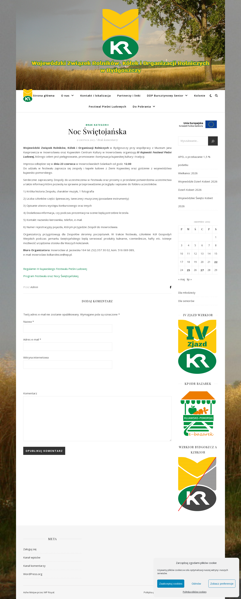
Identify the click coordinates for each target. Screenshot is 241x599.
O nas (65, 95)
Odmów (196, 583)
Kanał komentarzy (34, 565)
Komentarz (30, 393)
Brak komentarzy (107, 140)
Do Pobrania (142, 106)
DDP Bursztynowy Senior (165, 95)
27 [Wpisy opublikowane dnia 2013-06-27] (202, 270)
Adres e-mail (32, 339)
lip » (189, 279)
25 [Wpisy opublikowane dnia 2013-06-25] (188, 270)
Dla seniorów (186, 301)
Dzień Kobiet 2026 (190, 189)
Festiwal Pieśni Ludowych (107, 106)
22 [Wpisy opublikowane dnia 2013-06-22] (215, 262)
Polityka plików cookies (194, 591)
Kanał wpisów (31, 557)
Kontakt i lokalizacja (95, 95)
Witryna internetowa (36, 357)
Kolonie (199, 95)
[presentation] (50, 380)
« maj (181, 279)
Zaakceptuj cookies (170, 583)
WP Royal (49, 592)
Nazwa (28, 321)
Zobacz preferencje (221, 583)
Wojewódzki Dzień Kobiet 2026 (197, 181)
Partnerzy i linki (128, 95)
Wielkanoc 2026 (188, 173)
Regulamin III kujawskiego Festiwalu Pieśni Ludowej (55, 269)
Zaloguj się (29, 549)
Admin (34, 287)
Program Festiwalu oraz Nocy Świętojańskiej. (51, 276)
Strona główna (44, 95)
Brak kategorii (97, 124)
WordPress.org (32, 574)
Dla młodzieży (186, 292)
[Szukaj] (213, 141)
